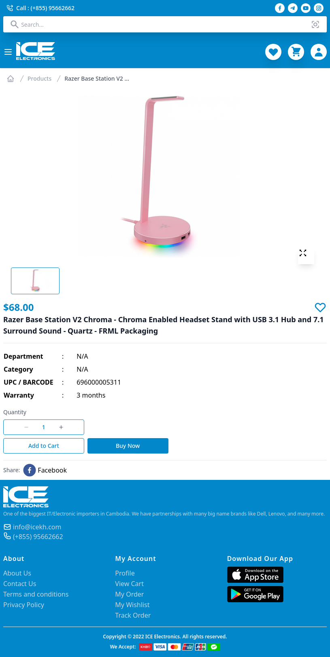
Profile (124, 573)
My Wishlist (132, 604)
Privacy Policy (23, 604)
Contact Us (19, 583)
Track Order (133, 615)
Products (39, 78)
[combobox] (165, 24)
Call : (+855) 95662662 (40, 8)
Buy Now (128, 445)
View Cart (129, 583)
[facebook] (45, 470)
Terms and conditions (35, 594)
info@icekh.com (37, 526)
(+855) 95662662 (38, 536)
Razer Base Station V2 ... (96, 78)
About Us (17, 573)
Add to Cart (43, 445)
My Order (129, 594)
